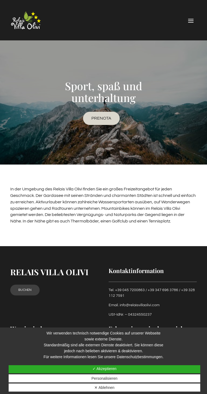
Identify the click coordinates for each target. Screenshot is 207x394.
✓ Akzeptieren (104, 369)
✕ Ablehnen (104, 387)
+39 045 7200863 (130, 290)
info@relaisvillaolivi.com (140, 305)
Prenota (101, 118)
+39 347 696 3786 (163, 290)
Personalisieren (104, 378)
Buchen (25, 290)
